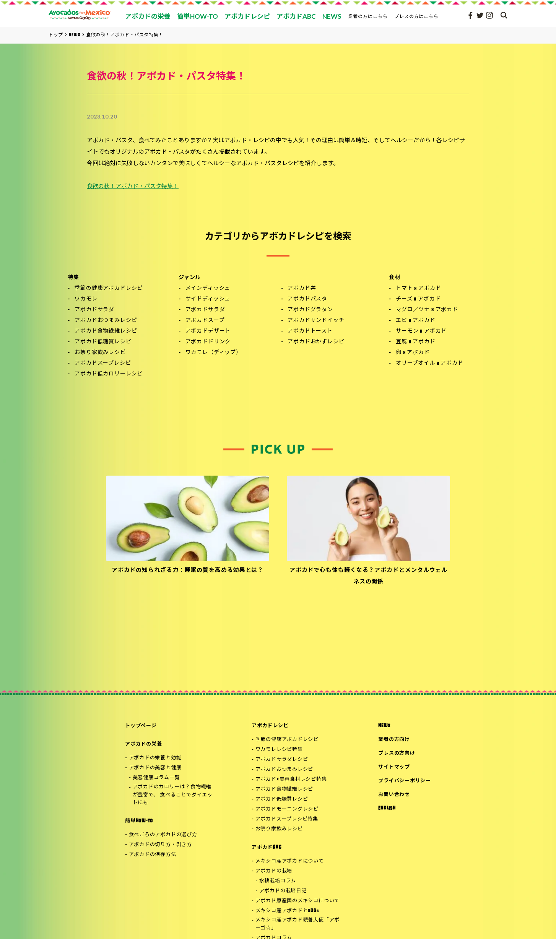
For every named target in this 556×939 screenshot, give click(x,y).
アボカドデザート (208, 331)
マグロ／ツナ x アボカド (427, 310)
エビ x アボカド (416, 320)
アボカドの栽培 (273, 871)
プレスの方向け (396, 753)
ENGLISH (386, 808)
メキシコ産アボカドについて (289, 861)
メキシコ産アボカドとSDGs (287, 910)
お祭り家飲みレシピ (100, 353)
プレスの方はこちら (416, 16)
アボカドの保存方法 (152, 854)
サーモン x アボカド (421, 331)
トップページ (141, 725)
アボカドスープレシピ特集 (286, 819)
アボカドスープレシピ (103, 363)
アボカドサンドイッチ (316, 320)
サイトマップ (394, 767)
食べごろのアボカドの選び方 (163, 834)
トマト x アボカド (418, 288)
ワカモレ (86, 299)
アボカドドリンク (208, 342)
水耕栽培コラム (277, 881)
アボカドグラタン (310, 310)
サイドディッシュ (208, 299)
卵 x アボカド (413, 353)
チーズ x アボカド (418, 299)
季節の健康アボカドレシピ (109, 288)
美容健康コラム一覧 (156, 777)
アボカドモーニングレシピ (287, 809)
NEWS (384, 725)
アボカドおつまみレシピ (106, 320)
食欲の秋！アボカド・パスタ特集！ (133, 187)
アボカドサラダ (94, 310)
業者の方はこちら (368, 16)
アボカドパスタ (307, 299)
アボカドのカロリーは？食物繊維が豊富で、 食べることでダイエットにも (173, 795)
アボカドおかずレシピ (316, 342)
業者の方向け (394, 739)
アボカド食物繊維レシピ (106, 331)
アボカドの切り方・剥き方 (160, 844)
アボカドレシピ (270, 725)
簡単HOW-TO (139, 821)
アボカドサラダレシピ (281, 759)
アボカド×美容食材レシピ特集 (291, 779)
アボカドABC (266, 847)
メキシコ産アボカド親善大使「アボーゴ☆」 (297, 924)
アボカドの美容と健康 (155, 767)
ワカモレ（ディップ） (213, 353)
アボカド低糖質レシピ (103, 342)
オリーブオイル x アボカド (429, 363)
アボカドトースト (310, 331)
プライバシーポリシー (404, 780)
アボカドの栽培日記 (283, 891)
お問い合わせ (394, 794)
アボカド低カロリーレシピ (109, 374)
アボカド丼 (302, 288)
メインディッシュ (208, 288)
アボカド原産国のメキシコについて (297, 900)
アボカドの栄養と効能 (155, 757)
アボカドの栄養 (143, 744)
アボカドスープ (205, 320)
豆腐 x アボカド (416, 342)
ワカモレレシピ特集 (279, 749)
